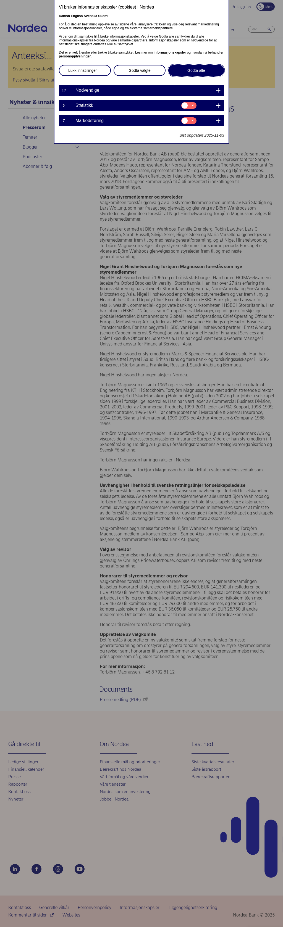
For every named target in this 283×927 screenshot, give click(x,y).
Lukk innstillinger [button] (82, 70)
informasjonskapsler (170, 52)
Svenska (90, 16)
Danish (64, 16)
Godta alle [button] (196, 70)
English (77, 16)
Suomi (103, 16)
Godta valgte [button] (139, 70)
